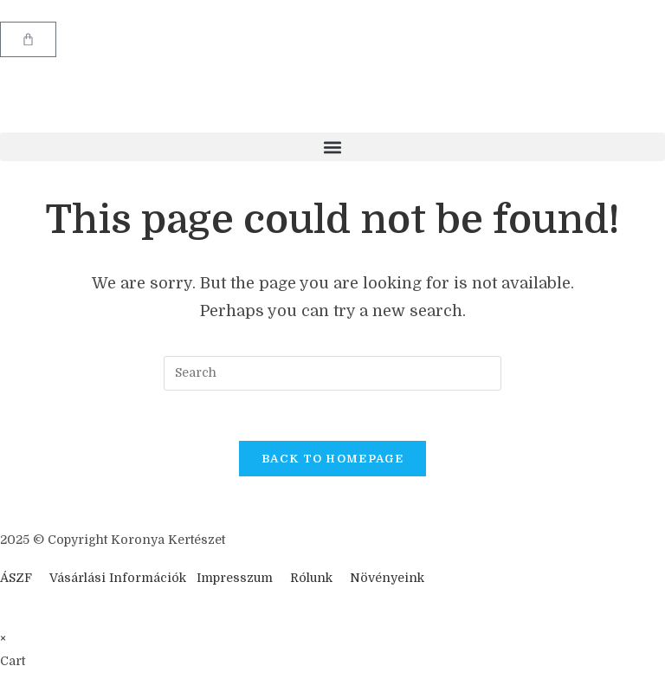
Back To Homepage (332, 461)
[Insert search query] (332, 373)
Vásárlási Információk (119, 580)
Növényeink (387, 580)
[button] (332, 147)
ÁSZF (16, 580)
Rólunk (311, 580)
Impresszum (235, 580)
